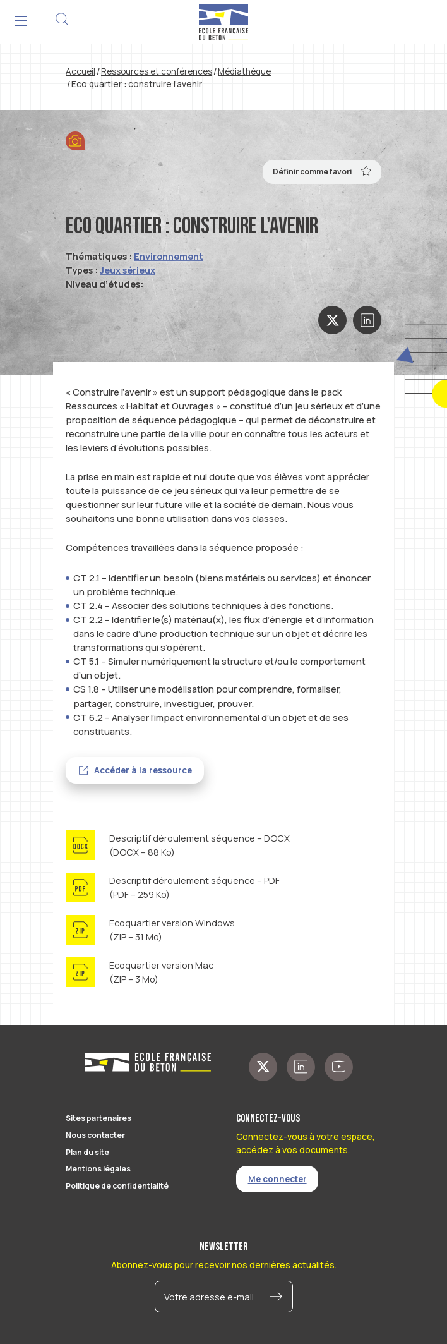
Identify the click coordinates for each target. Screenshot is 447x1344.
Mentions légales (98, 1168)
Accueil (80, 71)
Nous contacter (95, 1135)
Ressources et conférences (156, 71)
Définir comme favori (322, 170)
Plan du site (87, 1152)
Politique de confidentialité (117, 1185)
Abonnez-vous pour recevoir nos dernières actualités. (224, 1265)
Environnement (168, 256)
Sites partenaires (98, 1118)
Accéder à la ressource (143, 770)
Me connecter (277, 1179)
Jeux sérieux (127, 269)
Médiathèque (244, 71)
